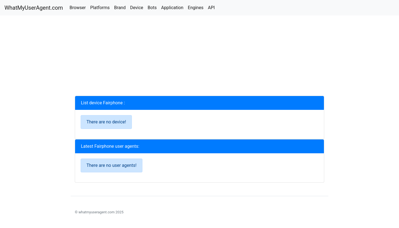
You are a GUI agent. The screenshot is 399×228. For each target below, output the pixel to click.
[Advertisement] (199, 57)
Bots (152, 7)
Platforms (99, 7)
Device (136, 7)
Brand (120, 7)
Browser (78, 7)
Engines (195, 7)
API (211, 7)
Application (172, 7)
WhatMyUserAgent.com (33, 7)
